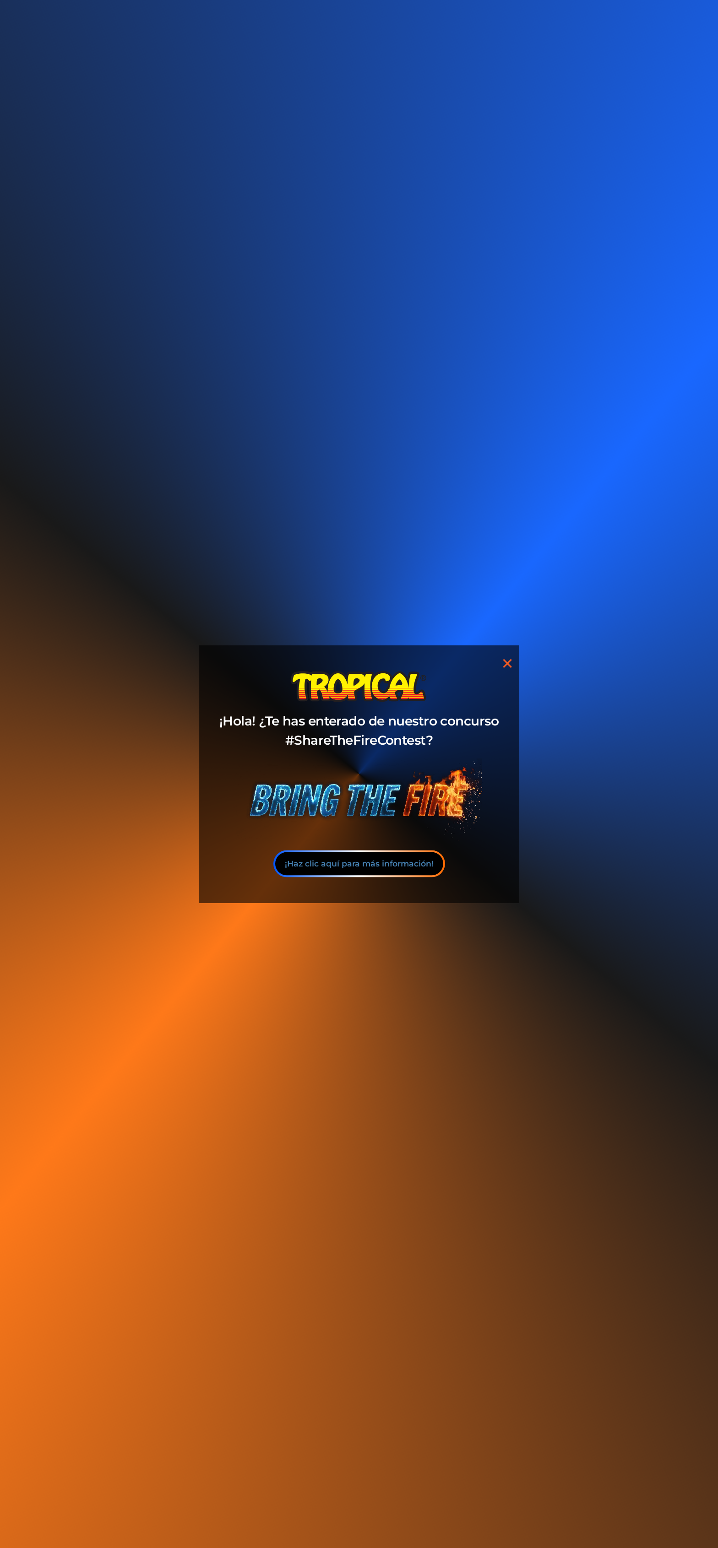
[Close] (507, 663)
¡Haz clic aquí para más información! (359, 863)
